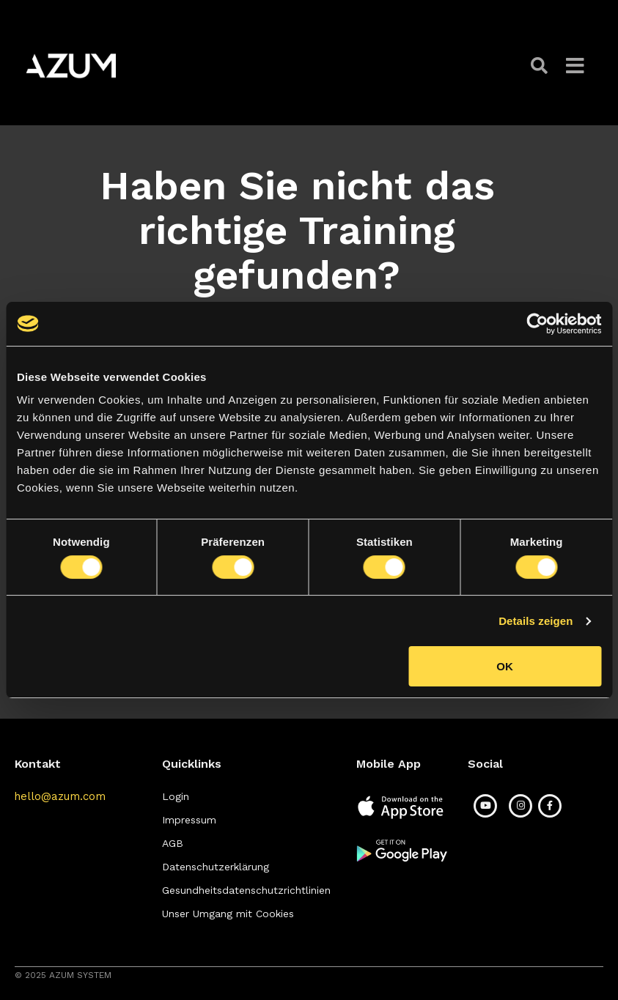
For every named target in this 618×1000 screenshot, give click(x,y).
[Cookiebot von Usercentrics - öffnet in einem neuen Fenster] (537, 324)
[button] (541, 65)
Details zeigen (536, 621)
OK (504, 666)
